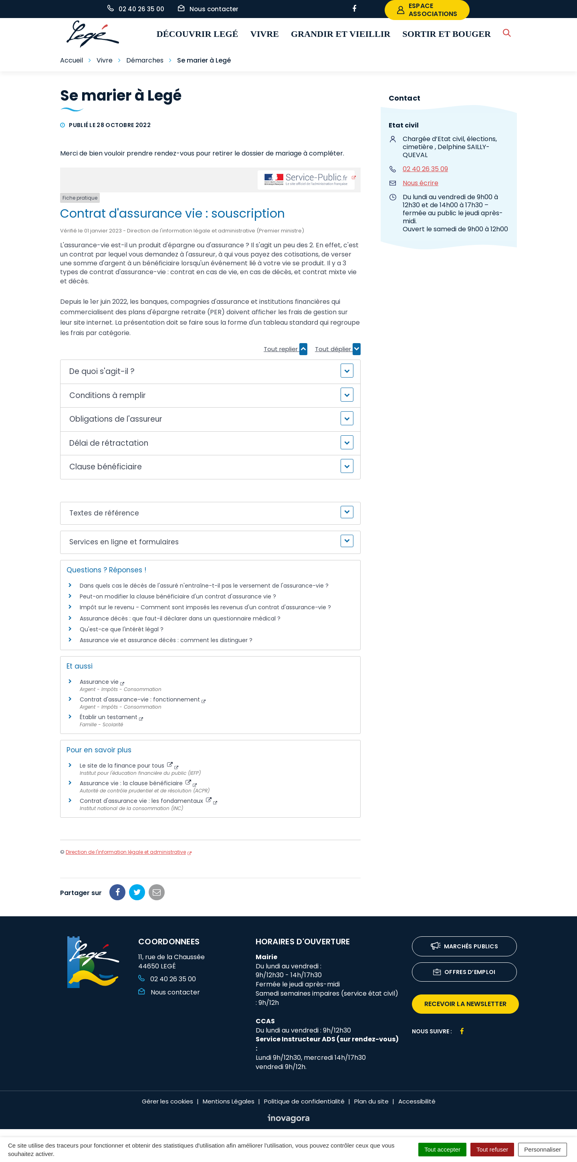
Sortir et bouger (446, 34)
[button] (210, 372)
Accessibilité (417, 1101)
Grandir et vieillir (340, 34)
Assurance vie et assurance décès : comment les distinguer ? (166, 640)
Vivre (264, 34)
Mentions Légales (228, 1101)
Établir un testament (108, 717)
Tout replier (285, 349)
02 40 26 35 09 (425, 169)
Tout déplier (338, 349)
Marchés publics (464, 947)
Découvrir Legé (197, 34)
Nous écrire (420, 183)
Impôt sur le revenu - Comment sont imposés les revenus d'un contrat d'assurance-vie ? (205, 607)
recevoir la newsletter (465, 1003)
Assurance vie (99, 682)
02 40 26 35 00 (167, 979)
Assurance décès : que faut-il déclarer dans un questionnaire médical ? (180, 618)
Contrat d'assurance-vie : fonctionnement (140, 699)
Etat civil (404, 125)
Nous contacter (169, 992)
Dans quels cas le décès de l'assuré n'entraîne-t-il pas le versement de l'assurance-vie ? (204, 586)
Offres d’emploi (464, 972)
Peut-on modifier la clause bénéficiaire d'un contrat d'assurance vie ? (178, 596)
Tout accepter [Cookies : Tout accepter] (442, 1149)
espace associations (427, 9)
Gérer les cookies (167, 1101)
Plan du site (371, 1101)
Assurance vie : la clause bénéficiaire (135, 783)
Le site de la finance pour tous (126, 766)
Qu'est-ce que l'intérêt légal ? (121, 629)
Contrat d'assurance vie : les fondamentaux (146, 801)
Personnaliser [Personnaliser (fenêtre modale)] (542, 1149)
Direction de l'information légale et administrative (126, 852)
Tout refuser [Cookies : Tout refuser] (492, 1149)
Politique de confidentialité (304, 1101)
